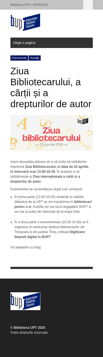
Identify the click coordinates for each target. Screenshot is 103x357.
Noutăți (34, 57)
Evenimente (19, 57)
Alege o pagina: (88, 5)
